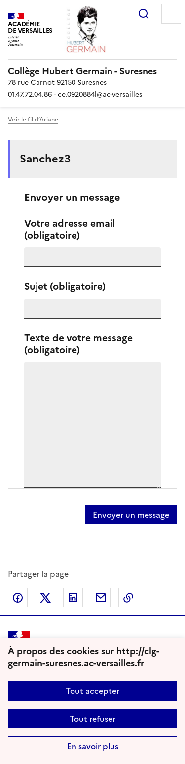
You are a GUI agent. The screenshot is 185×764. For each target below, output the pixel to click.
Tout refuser (92, 718)
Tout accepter (92, 691)
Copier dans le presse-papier (128, 597)
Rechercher (143, 14)
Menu (171, 14)
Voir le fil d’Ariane (33, 119)
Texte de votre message (78, 344)
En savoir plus (92, 746)
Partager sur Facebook (18, 597)
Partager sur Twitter (45, 597)
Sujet (65, 287)
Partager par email (101, 597)
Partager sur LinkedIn (73, 597)
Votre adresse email (69, 229)
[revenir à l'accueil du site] (92, 71)
